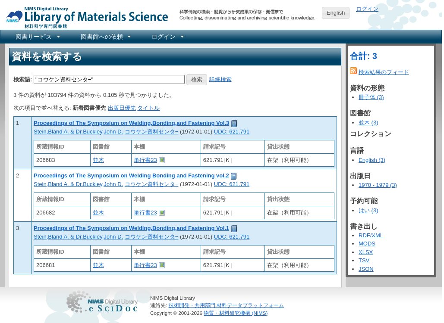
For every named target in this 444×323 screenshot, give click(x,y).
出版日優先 (122, 108)
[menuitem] (37, 36)
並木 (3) (368, 122)
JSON (366, 269)
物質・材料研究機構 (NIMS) (236, 313)
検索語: (22, 79)
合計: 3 (363, 56)
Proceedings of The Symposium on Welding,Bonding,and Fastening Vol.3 (131, 123)
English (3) (372, 160)
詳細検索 (220, 79)
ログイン (367, 9)
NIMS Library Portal (84, 17)
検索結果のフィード (384, 72)
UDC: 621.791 (231, 131)
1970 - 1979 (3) (378, 185)
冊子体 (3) (371, 97)
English (336, 12)
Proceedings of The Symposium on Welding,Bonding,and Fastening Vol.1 (131, 228)
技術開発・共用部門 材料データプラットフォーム (226, 305)
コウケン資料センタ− (152, 131)
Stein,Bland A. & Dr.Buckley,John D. (78, 131)
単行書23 (145, 160)
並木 (98, 160)
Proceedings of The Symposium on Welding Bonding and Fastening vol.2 (131, 175)
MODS (367, 243)
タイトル (148, 108)
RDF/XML (371, 235)
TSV (364, 260)
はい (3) (368, 210)
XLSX (366, 252)
